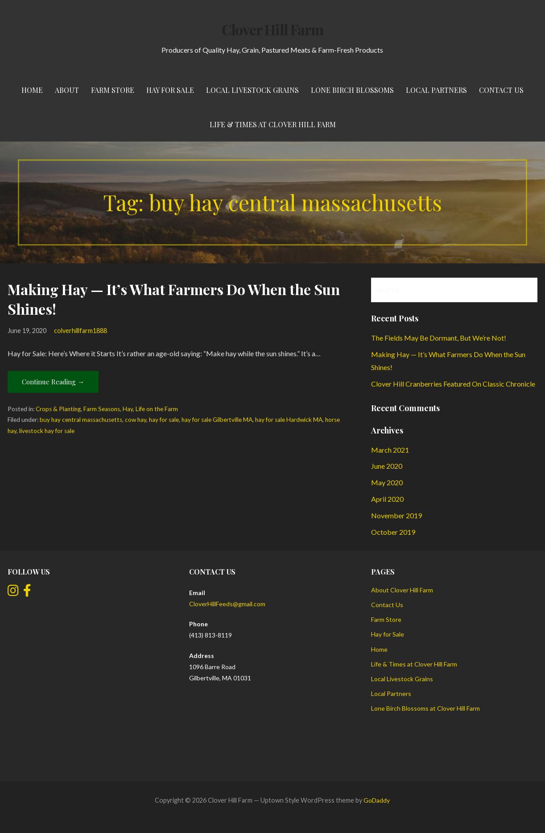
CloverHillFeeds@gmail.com (227, 604)
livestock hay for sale (46, 430)
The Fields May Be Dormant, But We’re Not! (438, 337)
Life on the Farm (157, 408)
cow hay (135, 419)
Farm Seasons (101, 408)
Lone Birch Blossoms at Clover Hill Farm (425, 708)
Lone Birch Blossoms (352, 90)
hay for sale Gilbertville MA (217, 419)
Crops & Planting (58, 408)
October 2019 (393, 532)
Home (32, 90)
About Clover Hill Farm (402, 590)
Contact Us (501, 90)
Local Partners (436, 90)
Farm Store (112, 90)
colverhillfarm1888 (80, 330)
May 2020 (387, 482)
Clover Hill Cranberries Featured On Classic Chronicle (453, 383)
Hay (128, 408)
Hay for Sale (170, 90)
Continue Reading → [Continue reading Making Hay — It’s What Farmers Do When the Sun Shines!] (53, 381)
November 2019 (396, 515)
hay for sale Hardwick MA (288, 419)
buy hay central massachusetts (81, 419)
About (67, 90)
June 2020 (386, 466)
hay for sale (164, 419)
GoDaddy (376, 800)
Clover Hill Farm (272, 29)
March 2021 (390, 450)
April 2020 (387, 499)
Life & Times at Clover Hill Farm (273, 124)
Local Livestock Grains (252, 90)
